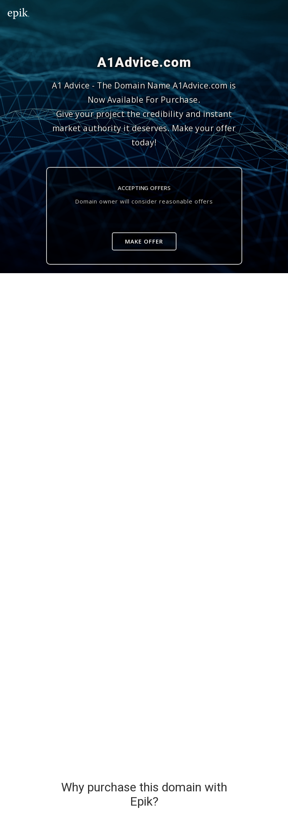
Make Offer (144, 241)
